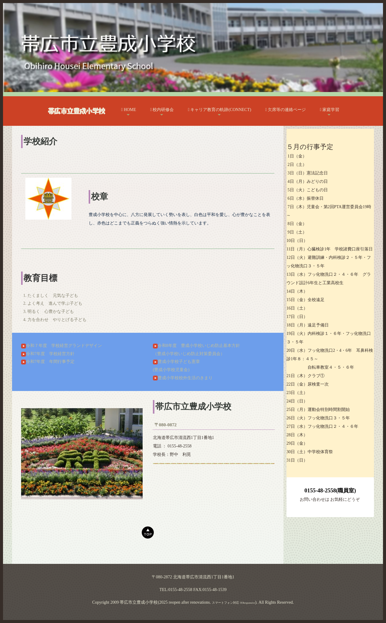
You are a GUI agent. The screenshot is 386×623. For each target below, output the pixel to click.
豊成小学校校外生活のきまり (183, 378)
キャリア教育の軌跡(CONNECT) (219, 109)
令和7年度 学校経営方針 (47, 353)
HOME (128, 109)
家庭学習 (329, 109)
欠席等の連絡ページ (285, 109)
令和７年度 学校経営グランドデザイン (61, 345)
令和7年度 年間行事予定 (47, 361)
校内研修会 (162, 109)
